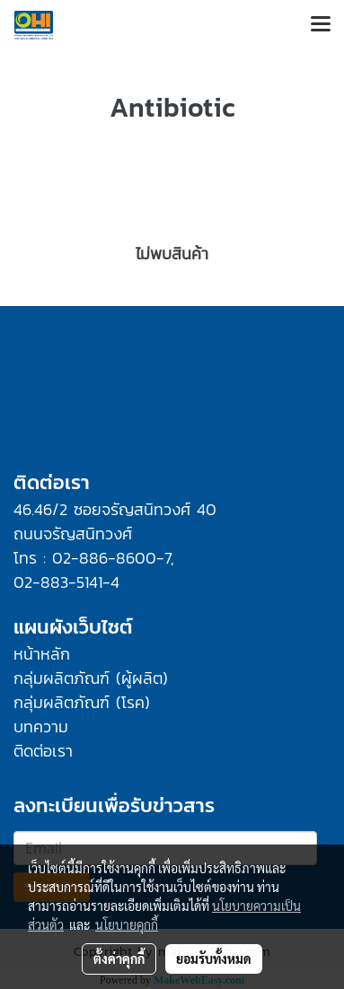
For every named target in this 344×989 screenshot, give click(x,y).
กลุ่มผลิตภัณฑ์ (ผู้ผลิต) (90, 678)
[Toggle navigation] (320, 25)
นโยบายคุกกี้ (126, 924)
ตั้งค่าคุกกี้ (119, 958)
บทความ (40, 726)
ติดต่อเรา (43, 751)
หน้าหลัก (41, 654)
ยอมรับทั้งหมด (213, 958)
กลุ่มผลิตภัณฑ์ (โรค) (81, 702)
